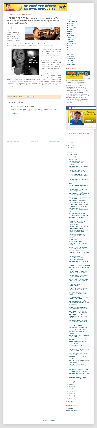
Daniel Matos (70, 23)
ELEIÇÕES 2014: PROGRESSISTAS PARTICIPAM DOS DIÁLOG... (79, 374)
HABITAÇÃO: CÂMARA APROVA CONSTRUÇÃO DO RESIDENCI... (79, 308)
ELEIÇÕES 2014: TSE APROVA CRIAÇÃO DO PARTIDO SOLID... (78, 201)
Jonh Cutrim (70, 37)
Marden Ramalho (72, 43)
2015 (69, 145)
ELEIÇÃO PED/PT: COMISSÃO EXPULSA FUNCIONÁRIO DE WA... (79, 301)
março (71, 393)
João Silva (70, 41)
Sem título (71, 339)
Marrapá (69, 45)
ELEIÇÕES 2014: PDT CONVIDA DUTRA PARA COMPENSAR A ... (78, 328)
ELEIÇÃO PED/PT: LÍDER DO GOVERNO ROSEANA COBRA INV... (78, 236)
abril (70, 391)
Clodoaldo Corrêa (72, 21)
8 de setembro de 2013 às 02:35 (25, 106)
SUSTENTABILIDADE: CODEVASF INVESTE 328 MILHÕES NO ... (78, 186)
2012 (69, 401)
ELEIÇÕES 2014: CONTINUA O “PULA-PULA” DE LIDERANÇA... (78, 311)
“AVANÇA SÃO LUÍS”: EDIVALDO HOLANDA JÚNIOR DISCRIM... (78, 218)
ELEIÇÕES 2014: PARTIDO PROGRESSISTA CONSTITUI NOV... (77, 163)
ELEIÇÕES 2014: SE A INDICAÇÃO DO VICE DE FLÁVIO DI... (78, 262)
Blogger (52, 420)
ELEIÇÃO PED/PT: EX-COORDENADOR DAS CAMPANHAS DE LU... (76, 258)
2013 (69, 150)
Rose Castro (70, 54)
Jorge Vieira (70, 39)
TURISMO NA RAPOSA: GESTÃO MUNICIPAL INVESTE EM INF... (78, 289)
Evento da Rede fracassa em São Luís (79, 265)
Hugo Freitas (70, 35)
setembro (71, 159)
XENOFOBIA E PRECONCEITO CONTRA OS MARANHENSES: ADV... (78, 293)
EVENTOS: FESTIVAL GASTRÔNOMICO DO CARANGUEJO (75, 284)
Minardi (69, 48)
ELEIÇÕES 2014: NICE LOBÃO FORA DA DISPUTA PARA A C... (79, 324)
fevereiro (71, 396)
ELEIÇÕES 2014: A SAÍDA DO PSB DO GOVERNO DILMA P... (78, 227)
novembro (72, 154)
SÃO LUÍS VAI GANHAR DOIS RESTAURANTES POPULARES (78, 214)
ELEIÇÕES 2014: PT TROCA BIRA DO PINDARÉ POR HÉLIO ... (79, 167)
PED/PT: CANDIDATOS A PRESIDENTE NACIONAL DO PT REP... (78, 243)
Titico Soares (70, 60)
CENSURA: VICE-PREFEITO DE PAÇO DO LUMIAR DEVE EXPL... (79, 247)
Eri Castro (70, 29)
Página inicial (34, 141)
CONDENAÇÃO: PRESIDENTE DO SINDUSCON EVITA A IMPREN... (78, 279)
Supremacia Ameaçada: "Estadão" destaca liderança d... (78, 378)
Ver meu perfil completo (72, 410)
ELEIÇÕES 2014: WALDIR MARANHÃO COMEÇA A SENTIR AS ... (79, 210)
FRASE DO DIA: (73, 239)
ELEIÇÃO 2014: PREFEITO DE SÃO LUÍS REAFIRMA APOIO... (79, 350)
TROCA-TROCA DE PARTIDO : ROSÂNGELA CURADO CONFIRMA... (77, 223)
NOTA (70, 183)
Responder (14, 113)
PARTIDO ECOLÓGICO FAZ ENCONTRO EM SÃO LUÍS (77, 171)
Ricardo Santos (71, 50)
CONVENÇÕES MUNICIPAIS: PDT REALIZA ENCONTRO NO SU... (78, 370)
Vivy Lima (70, 62)
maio (70, 389)
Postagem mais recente (13, 141)
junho (70, 386)
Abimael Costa (71, 15)
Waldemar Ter (71, 64)
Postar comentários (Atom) (19, 144)
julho (70, 384)
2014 (69, 147)
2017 (69, 143)
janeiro (71, 398)
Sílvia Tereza (70, 56)
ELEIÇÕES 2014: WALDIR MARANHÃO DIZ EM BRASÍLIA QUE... (78, 316)
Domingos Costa (71, 27)
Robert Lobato (71, 52)
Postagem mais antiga (54, 141)
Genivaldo (70, 33)
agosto (71, 382)
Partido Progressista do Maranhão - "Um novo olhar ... (78, 342)
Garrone (69, 31)
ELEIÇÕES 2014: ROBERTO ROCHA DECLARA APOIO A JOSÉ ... (79, 276)
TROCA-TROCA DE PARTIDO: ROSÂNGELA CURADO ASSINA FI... (78, 175)
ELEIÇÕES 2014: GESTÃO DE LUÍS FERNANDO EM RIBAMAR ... (79, 193)
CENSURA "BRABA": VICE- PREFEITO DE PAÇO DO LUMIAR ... (79, 252)
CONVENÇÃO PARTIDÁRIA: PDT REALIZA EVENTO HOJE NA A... (78, 272)
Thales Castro (71, 58)
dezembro (72, 152)
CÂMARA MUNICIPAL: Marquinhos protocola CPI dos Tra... (78, 298)
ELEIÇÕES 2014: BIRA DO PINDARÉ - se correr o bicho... (79, 180)
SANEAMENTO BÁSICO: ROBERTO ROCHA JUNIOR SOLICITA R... (79, 205)
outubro (71, 156)
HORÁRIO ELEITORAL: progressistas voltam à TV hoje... (79, 336)
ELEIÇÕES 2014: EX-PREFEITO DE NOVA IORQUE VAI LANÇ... (79, 190)
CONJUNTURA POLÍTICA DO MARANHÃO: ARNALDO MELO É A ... (79, 366)
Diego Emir (70, 25)
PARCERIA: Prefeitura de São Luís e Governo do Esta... (79, 357)
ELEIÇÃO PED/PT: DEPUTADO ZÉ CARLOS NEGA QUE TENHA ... (78, 231)
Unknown (70, 408)
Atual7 (69, 17)
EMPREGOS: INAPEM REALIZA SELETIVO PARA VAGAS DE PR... (79, 320)
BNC (68, 19)
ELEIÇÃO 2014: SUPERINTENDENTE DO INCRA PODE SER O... (79, 197)
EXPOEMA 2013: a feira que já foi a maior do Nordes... (78, 346)
